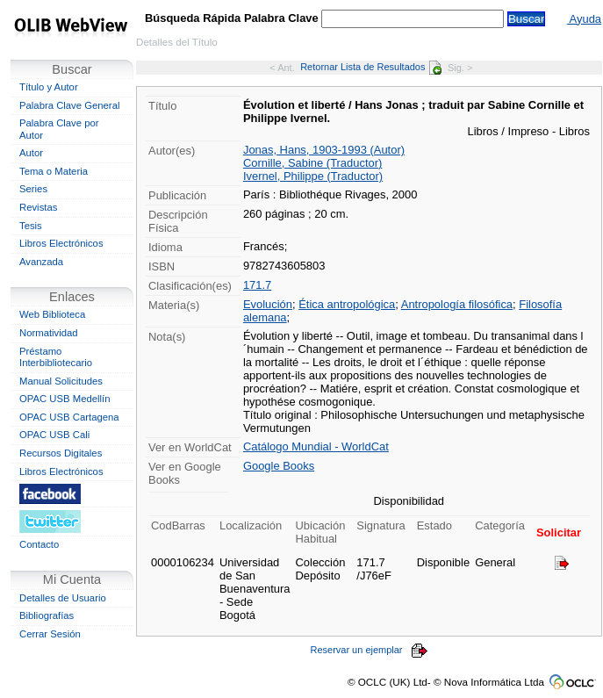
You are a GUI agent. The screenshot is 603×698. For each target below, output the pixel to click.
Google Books (278, 465)
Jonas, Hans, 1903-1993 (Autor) (324, 149)
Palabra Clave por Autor (59, 129)
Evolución (267, 304)
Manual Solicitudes (61, 381)
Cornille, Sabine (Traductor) (312, 162)
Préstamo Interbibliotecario (55, 357)
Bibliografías (46, 615)
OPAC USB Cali (54, 434)
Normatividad (48, 332)
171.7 (257, 284)
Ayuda (584, 18)
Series (33, 188)
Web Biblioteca (52, 314)
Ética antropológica (346, 304)
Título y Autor (48, 87)
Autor (31, 153)
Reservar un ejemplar (369, 649)
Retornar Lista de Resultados (370, 66)
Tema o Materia (53, 171)
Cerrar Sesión (50, 634)
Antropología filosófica (457, 304)
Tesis (30, 225)
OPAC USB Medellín (65, 398)
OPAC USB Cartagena (69, 417)
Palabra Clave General (69, 105)
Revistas (38, 207)
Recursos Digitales (60, 453)
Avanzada (41, 261)
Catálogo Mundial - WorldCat (316, 446)
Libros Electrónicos (61, 243)
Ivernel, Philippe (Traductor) (313, 176)
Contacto (39, 544)
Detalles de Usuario (62, 598)
